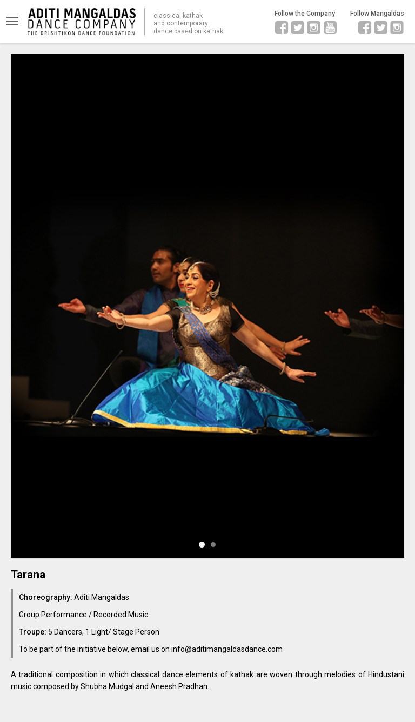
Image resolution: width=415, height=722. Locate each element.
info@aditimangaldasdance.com (227, 649)
